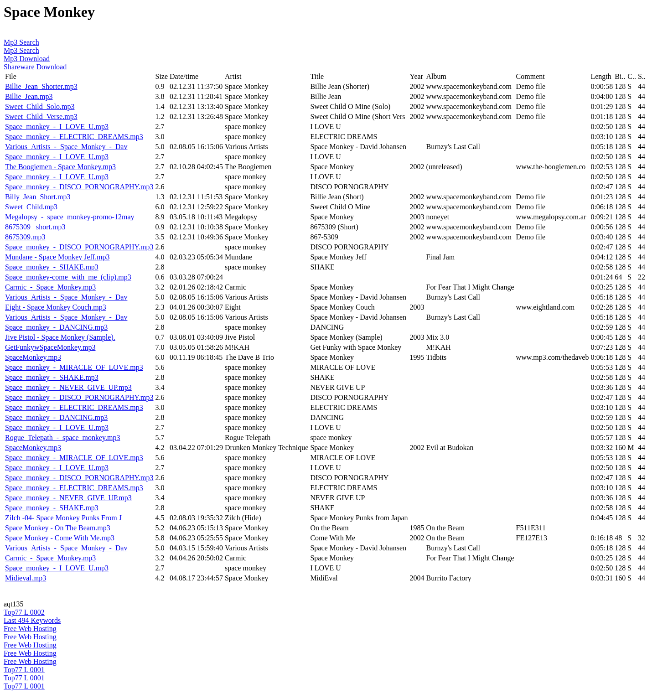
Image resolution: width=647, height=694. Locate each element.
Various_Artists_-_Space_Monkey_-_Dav (66, 146)
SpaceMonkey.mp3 (33, 357)
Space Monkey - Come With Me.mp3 (59, 538)
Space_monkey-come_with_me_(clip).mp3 (68, 277)
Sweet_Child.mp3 (31, 207)
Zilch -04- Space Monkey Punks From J (63, 518)
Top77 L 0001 (24, 669)
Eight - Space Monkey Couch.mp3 (55, 307)
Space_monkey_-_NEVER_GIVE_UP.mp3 (68, 387)
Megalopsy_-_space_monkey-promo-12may (69, 217)
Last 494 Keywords (32, 620)
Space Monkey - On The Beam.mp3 (57, 528)
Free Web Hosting (30, 628)
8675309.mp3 (25, 237)
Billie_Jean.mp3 (28, 96)
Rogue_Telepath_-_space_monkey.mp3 (62, 437)
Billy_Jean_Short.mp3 (38, 197)
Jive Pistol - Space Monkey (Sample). (60, 337)
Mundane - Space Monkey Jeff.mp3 (57, 257)
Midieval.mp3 (25, 578)
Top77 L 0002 (24, 612)
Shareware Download (35, 67)
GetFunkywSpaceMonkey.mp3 (50, 347)
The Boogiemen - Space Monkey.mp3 (60, 167)
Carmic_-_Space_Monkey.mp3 (50, 287)
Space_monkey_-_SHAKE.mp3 (51, 267)
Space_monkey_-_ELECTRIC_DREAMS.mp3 (74, 136)
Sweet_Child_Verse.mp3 (41, 116)
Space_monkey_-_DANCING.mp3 (56, 327)
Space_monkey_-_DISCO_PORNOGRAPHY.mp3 (79, 187)
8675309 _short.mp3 (35, 227)
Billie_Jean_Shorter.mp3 (41, 86)
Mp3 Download (27, 58)
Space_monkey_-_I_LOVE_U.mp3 (57, 126)
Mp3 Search (21, 42)
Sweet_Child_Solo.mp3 (39, 106)
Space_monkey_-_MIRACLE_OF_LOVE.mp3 (74, 367)
